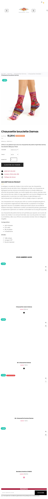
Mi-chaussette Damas (24, 362)
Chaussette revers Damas (24, 307)
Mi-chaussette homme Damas (24, 418)
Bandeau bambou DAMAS (24, 471)
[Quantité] (13, 159)
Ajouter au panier (12, 165)
